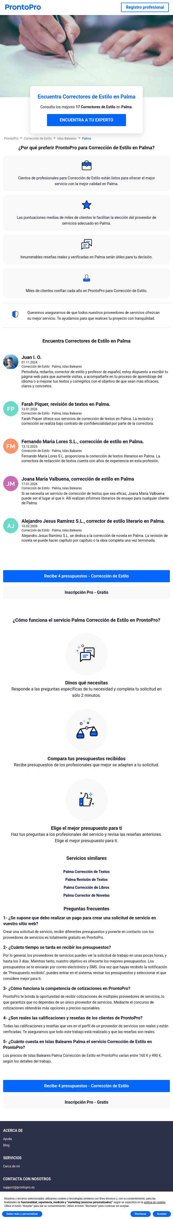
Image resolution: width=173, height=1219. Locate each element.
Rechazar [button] (140, 1213)
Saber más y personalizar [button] (22, 1213)
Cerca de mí (11, 1166)
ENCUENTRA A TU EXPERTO (86, 119)
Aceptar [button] (162, 1213)
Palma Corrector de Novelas (87, 895)
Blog (6, 1145)
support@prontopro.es (19, 1187)
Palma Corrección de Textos (86, 872)
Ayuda (7, 1139)
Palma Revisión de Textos (86, 879)
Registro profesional (145, 7)
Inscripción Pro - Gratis (86, 592)
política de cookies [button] (154, 1202)
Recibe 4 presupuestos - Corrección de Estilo (86, 576)
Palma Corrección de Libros (86, 887)
